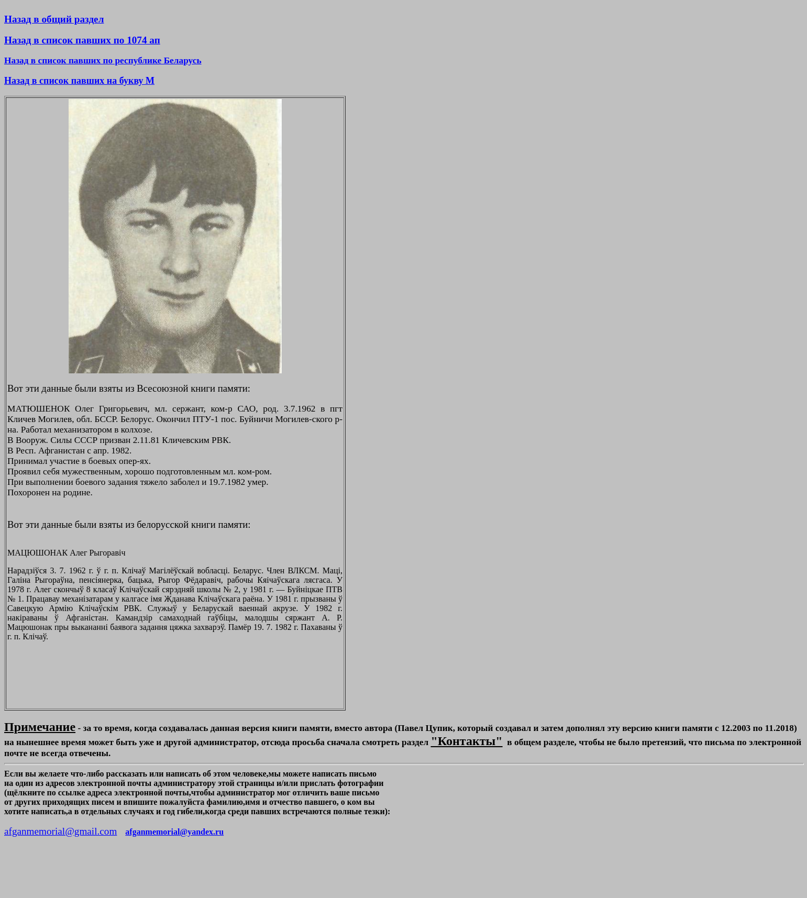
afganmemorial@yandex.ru (174, 831)
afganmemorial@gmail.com (60, 831)
